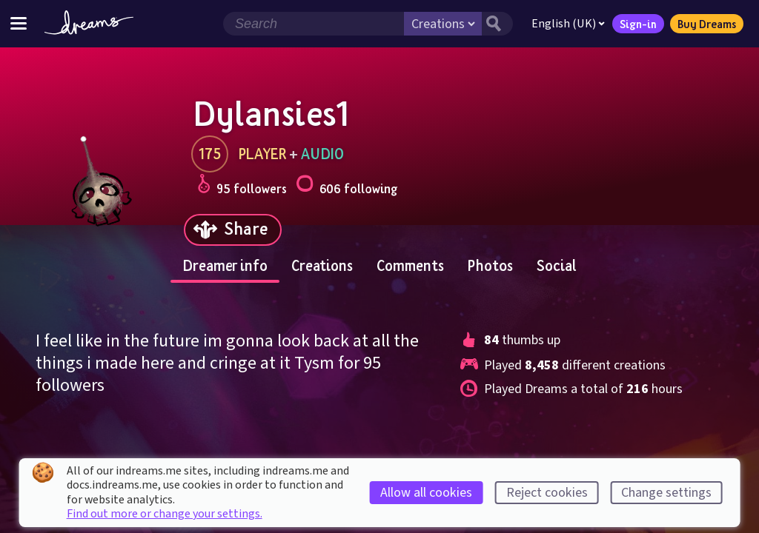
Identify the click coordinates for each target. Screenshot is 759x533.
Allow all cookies (426, 492)
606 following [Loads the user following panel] (346, 186)
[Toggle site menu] (18, 23)
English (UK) (568, 24)
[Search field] (313, 24)
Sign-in (638, 23)
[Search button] (497, 24)
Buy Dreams (706, 23)
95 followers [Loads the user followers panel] (242, 186)
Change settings (666, 492)
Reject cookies (547, 492)
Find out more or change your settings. (164, 514)
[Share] (233, 230)
